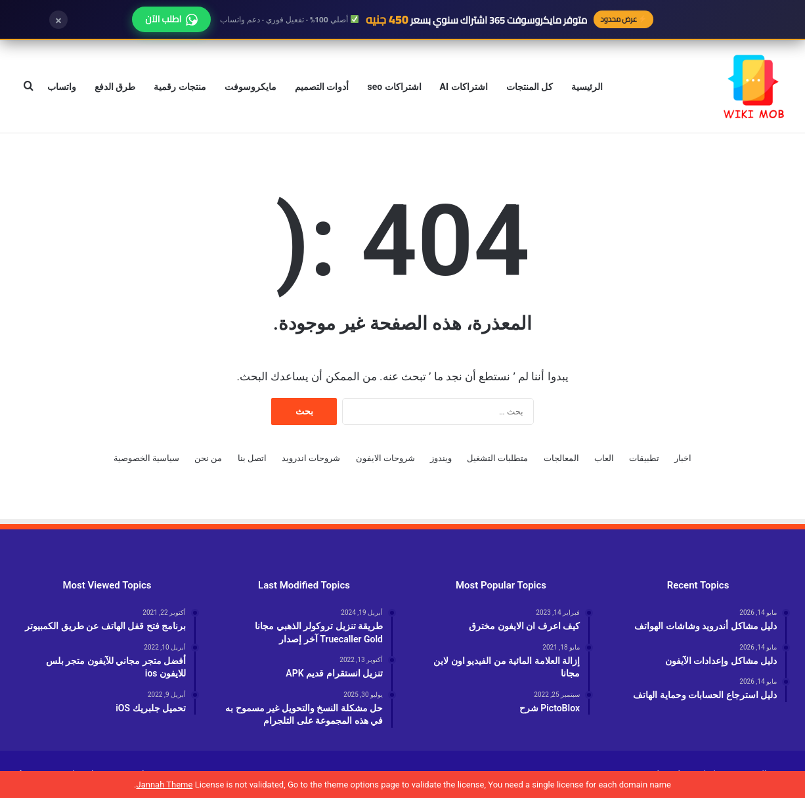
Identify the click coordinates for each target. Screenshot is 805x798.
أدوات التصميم (322, 86)
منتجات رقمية (180, 86)
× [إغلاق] (58, 20)
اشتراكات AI (464, 86)
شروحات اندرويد (311, 458)
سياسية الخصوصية (146, 458)
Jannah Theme (164, 784)
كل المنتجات (529, 86)
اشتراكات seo (394, 86)
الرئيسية (587, 86)
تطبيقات (644, 458)
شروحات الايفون (385, 458)
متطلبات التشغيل (497, 458)
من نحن (208, 458)
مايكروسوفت (250, 86)
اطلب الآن (171, 19)
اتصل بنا (252, 458)
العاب (604, 458)
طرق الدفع (115, 86)
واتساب (61, 86)
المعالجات (561, 458)
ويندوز (441, 458)
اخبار (682, 458)
